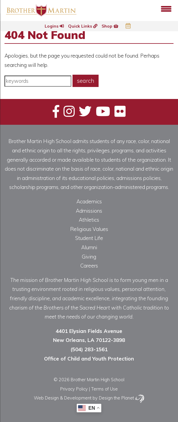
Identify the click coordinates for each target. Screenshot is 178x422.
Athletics (89, 220)
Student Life (89, 238)
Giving (89, 256)
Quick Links (82, 26)
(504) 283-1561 (89, 349)
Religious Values (89, 229)
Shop (110, 26)
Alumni (89, 247)
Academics (89, 201)
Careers (89, 265)
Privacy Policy (74, 389)
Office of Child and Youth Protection (89, 358)
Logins (54, 26)
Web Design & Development (62, 398)
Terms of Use (104, 389)
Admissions (89, 211)
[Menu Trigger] (166, 8)
